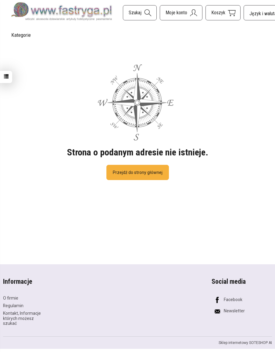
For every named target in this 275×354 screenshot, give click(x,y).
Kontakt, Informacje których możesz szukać (22, 318)
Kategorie (21, 35)
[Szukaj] (140, 12)
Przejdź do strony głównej (137, 172)
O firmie (10, 298)
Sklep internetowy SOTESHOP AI (245, 343)
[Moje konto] (181, 12)
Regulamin (13, 305)
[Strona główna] (61, 12)
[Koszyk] (223, 12)
